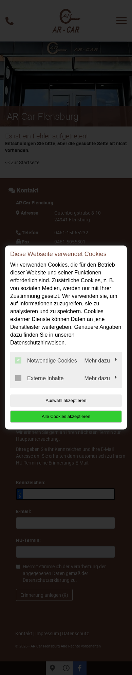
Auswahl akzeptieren (66, 400)
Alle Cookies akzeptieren (66, 416)
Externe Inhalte (39, 378)
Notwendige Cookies (46, 360)
